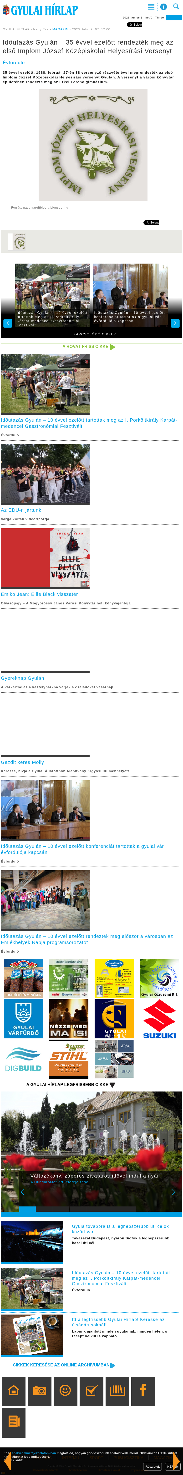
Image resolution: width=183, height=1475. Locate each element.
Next (176, 1195)
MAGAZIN (60, 29)
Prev (26, 1195)
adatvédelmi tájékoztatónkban (34, 1453)
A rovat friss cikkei (86, 346)
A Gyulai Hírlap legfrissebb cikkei (68, 1084)
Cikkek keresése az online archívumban (61, 1365)
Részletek (152, 1466)
